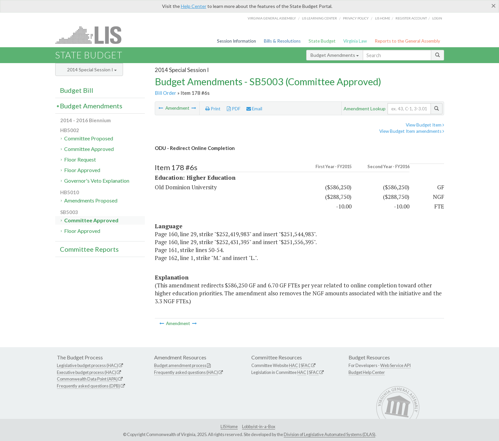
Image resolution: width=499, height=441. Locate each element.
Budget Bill (76, 90)
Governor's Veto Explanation (96, 180)
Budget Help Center (367, 372)
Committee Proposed (88, 138)
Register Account (411, 18)
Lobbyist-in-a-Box (258, 426)
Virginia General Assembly (272, 18)
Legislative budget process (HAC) (87, 365)
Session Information (236, 41)
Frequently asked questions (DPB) (88, 385)
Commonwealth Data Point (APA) (87, 379)
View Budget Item (425, 125)
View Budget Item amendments (411, 131)
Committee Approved (89, 149)
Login (437, 18)
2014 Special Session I (92, 69)
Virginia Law (355, 41)
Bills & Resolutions (282, 41)
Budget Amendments (335, 55)
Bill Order (165, 93)
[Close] (493, 5)
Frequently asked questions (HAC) (186, 372)
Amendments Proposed (90, 200)
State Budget (322, 41)
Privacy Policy (356, 18)
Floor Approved (82, 170)
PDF (233, 108)
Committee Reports (89, 249)
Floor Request (80, 159)
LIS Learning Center (319, 18)
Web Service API (395, 365)
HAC (293, 365)
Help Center (193, 6)
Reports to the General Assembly (407, 41)
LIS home (382, 18)
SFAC (306, 365)
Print (213, 108)
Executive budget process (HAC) (86, 372)
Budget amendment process (180, 365)
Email (254, 108)
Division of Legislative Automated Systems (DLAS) (329, 434)
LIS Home (229, 426)
